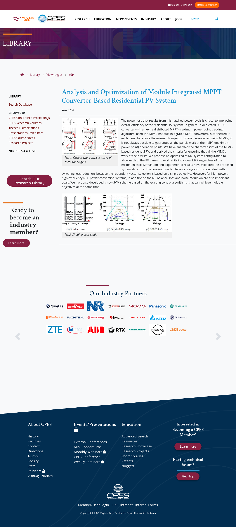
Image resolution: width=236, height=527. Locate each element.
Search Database (20, 104)
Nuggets (128, 466)
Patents (127, 461)
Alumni (33, 456)
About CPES (40, 424)
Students (36, 471)
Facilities (34, 441)
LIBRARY (15, 96)
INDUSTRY (148, 19)
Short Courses (132, 456)
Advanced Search (135, 436)
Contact (34, 446)
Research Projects (21, 143)
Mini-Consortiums (87, 447)
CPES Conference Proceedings (29, 118)
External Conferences (90, 442)
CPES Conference (87, 457)
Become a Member (207, 4)
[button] (17, 336)
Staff (31, 466)
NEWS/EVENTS (126, 19)
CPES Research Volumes (25, 123)
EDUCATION (103, 19)
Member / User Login (180, 4)
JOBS (178, 19)
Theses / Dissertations (24, 128)
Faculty (33, 461)
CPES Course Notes (22, 138)
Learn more (16, 243)
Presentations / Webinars (26, 133)
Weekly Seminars (89, 462)
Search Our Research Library (29, 180)
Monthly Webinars (90, 452)
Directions (35, 451)
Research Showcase (137, 446)
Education (131, 424)
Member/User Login (93, 505)
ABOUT (166, 19)
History (33, 436)
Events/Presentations (95, 426)
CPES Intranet (122, 505)
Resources (129, 441)
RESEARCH (82, 19)
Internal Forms (146, 505)
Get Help (188, 476)
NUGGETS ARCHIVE (22, 151)
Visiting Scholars (40, 476)
